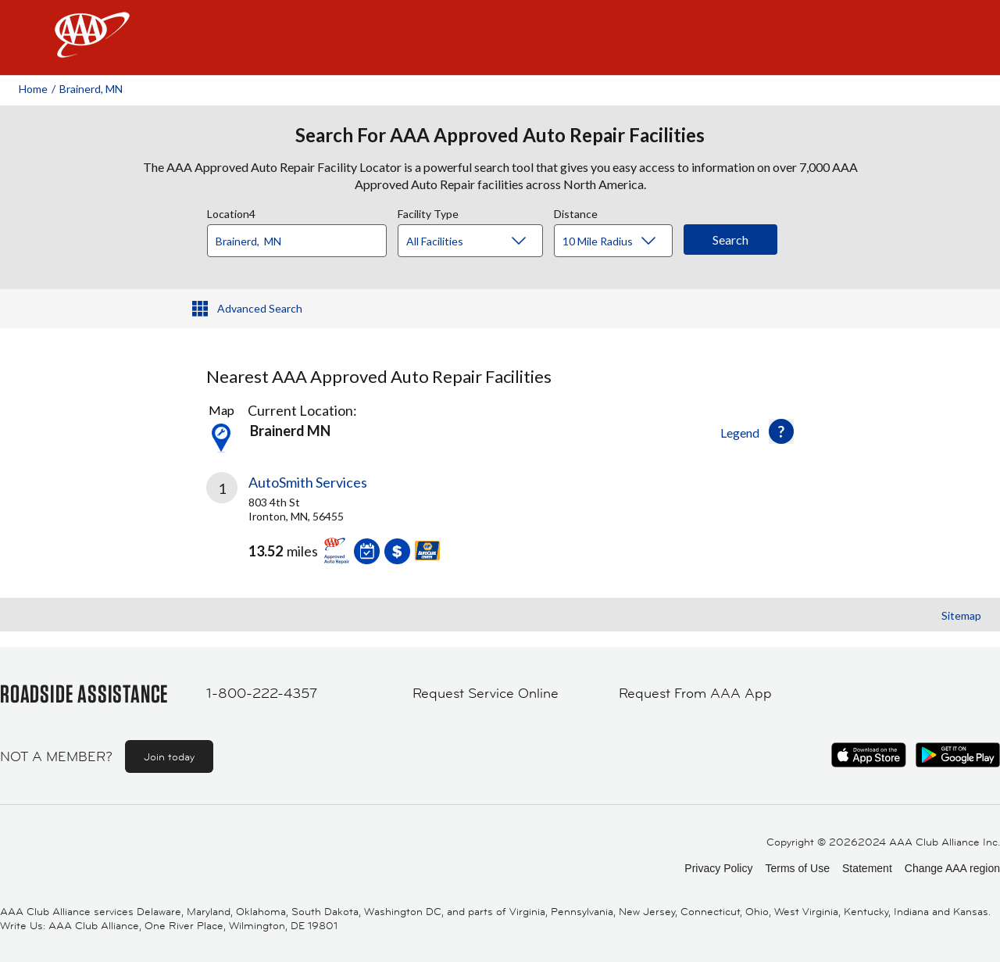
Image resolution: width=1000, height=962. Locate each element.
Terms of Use (797, 868)
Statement (867, 868)
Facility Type (428, 211)
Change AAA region (952, 868)
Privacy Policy (718, 868)
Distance (576, 211)
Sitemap (961, 615)
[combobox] (302, 237)
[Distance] (619, 241)
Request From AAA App (695, 693)
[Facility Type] (482, 241)
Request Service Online (485, 693)
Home (33, 88)
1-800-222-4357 (261, 693)
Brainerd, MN (91, 88)
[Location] (297, 240)
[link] (353, 524)
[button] (781, 431)
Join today (169, 756)
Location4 (231, 211)
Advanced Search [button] (259, 308)
